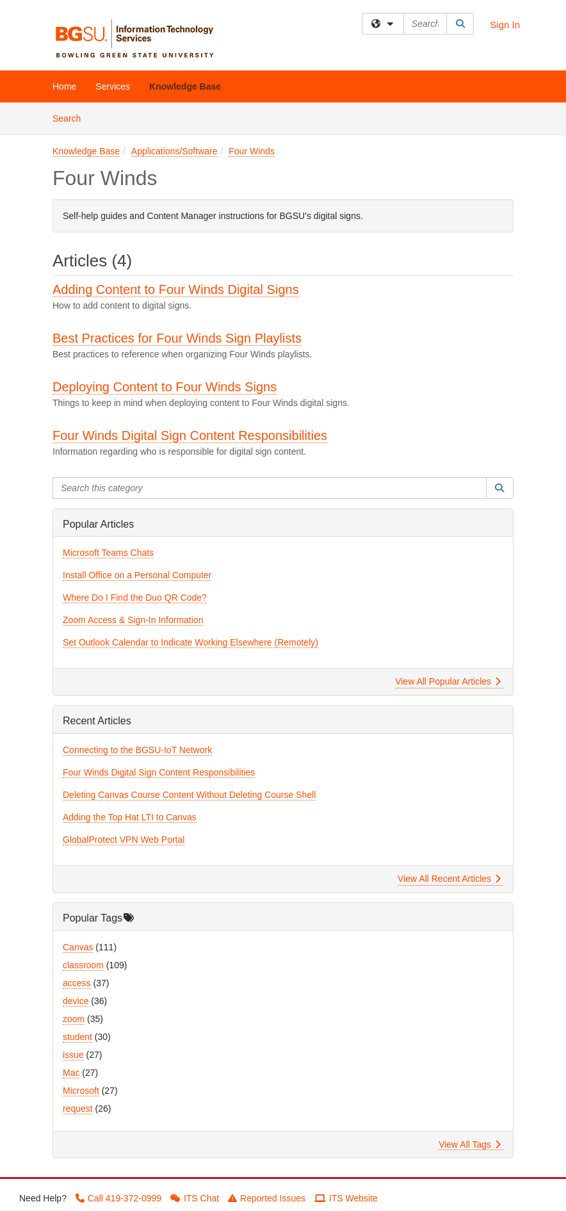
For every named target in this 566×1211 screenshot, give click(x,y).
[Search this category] (270, 488)
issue (73, 1055)
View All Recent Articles (449, 879)
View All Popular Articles (448, 681)
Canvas (78, 947)
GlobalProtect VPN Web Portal (123, 839)
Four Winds (252, 151)
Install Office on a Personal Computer (137, 575)
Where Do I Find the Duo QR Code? (135, 597)
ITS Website (346, 1198)
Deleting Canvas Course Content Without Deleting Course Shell (189, 795)
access (77, 983)
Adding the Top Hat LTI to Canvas (130, 817)
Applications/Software (174, 151)
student (77, 1037)
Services (112, 86)
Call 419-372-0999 (118, 1198)
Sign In (505, 24)
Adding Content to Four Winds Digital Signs (176, 289)
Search (71, 117)
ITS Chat (194, 1198)
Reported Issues (266, 1198)
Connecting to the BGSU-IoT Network (137, 750)
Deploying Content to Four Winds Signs (165, 387)
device (75, 1001)
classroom (83, 965)
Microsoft (81, 1090)
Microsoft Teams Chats (108, 553)
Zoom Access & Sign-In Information (133, 620)
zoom (74, 1019)
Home (64, 86)
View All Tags (470, 1144)
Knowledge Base (185, 86)
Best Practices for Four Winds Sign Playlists (177, 338)
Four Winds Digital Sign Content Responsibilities (190, 435)
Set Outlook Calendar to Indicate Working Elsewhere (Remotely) (190, 642)
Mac (71, 1073)
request (78, 1108)
